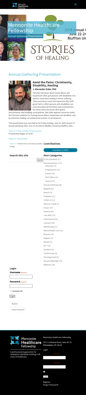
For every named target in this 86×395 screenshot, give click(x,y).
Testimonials (49, 253)
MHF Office (49, 177)
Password (18, 281)
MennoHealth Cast (51, 230)
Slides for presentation (18, 138)
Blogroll (47, 188)
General (47, 211)
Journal (47, 223)
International (49, 219)
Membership (49, 226)
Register (15, 304)
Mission (47, 234)
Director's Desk (50, 204)
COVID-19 (47, 200)
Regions (47, 238)
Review (47, 242)
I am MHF (48, 215)
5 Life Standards (50, 159)
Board (46, 192)
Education (49, 166)
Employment (50, 169)
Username (18, 272)
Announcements (50, 163)
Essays (46, 207)
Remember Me (17, 291)
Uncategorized (50, 257)
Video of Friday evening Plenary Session (25, 131)
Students (47, 249)
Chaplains (48, 196)
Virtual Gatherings (51, 261)
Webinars (47, 264)
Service (48, 181)
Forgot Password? (18, 309)
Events (48, 173)
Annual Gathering (51, 185)
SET (45, 245)
